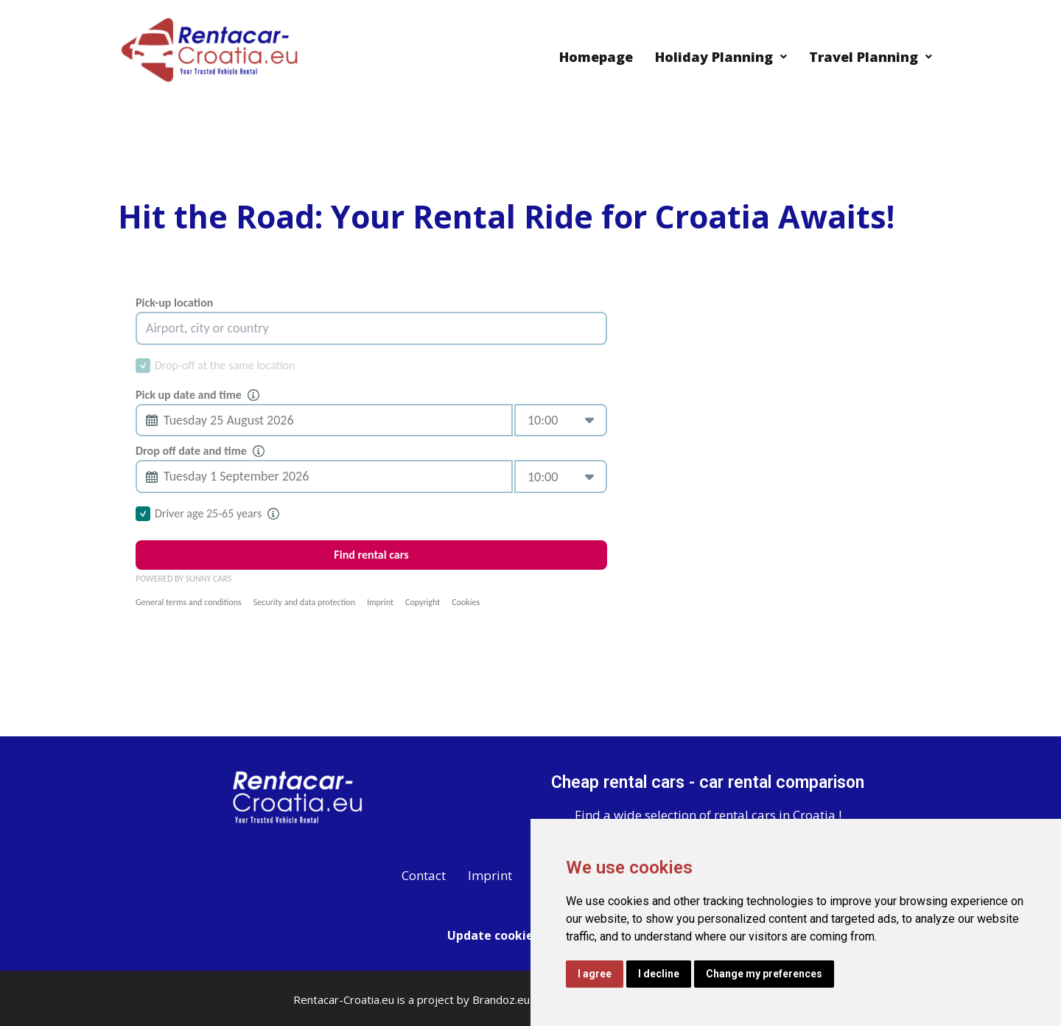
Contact (424, 875)
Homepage (596, 57)
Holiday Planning (721, 57)
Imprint (490, 875)
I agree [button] (595, 974)
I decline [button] (658, 974)
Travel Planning (870, 57)
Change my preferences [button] (764, 974)
